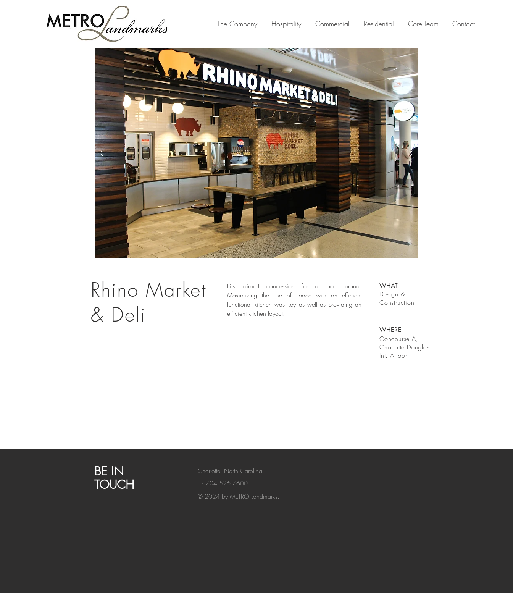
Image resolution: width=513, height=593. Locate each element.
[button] (256, 153)
